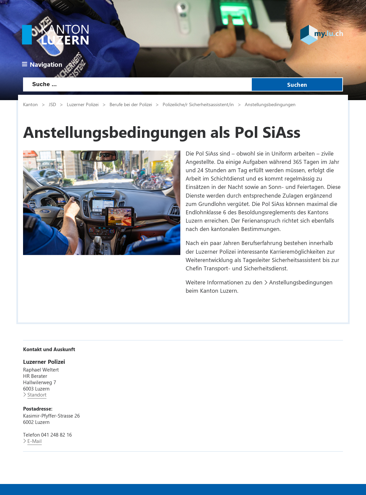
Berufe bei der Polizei (131, 104)
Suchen (297, 84)
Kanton (30, 104)
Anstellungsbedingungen (270, 104)
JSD (52, 104)
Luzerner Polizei (83, 104)
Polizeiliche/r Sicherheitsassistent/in (198, 104)
